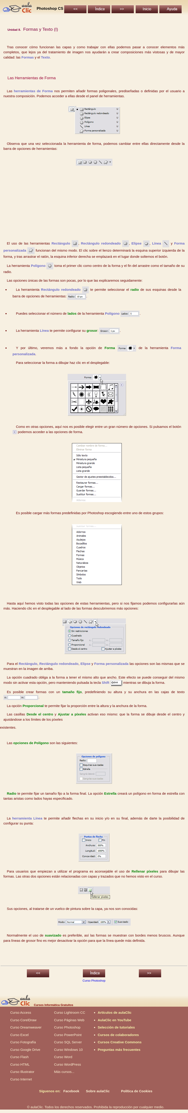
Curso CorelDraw (23, 1020)
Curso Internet (21, 1079)
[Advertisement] (94, 205)
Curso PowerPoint (68, 1035)
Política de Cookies (136, 1091)
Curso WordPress (67, 1064)
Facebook (71, 1091)
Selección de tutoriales (116, 1027)
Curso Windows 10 (68, 1050)
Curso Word (63, 1057)
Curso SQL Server (68, 1042)
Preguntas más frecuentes (119, 1050)
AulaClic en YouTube (114, 1020)
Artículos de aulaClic (114, 1012)
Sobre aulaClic (98, 1091)
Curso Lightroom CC (69, 1012)
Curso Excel (19, 1035)
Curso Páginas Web (69, 1020)
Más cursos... (64, 1072)
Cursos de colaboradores (118, 1035)
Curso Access (20, 1012)
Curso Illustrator (22, 1072)
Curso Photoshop (94, 980)
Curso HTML (20, 1064)
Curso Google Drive (25, 1050)
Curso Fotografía (23, 1042)
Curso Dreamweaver (26, 1027)
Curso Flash (19, 1057)
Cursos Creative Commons (120, 1042)
